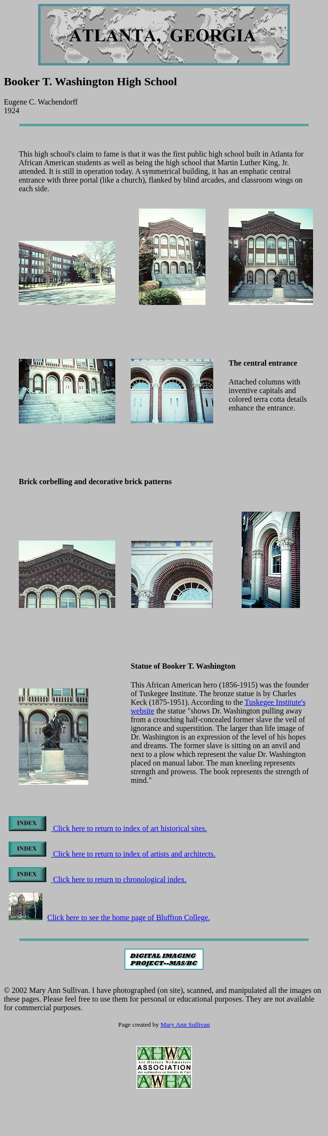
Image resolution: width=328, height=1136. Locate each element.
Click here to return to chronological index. (98, 879)
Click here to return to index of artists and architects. (112, 854)
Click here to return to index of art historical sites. (108, 828)
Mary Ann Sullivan (185, 1024)
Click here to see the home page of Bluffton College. (109, 917)
